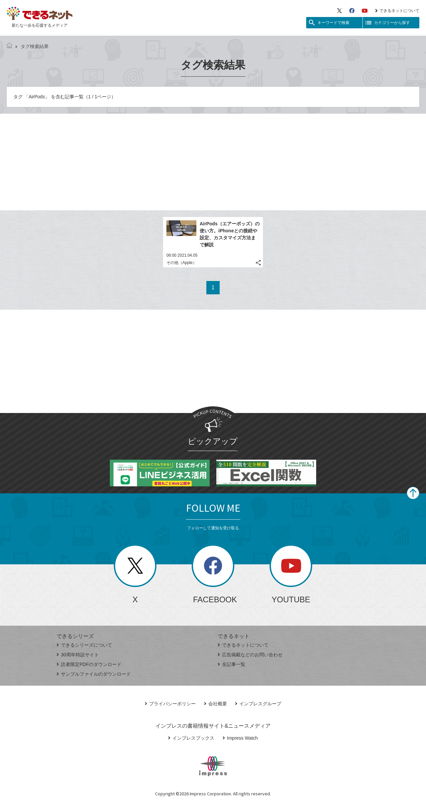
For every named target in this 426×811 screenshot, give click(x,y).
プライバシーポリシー (170, 703)
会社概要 (215, 703)
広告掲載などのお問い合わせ (250, 654)
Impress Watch (240, 738)
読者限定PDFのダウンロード (89, 664)
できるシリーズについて (84, 645)
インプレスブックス (191, 738)
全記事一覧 (231, 664)
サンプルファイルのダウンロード (94, 674)
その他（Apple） (181, 262)
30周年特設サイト (78, 654)
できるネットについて (397, 10)
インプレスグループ (258, 703)
